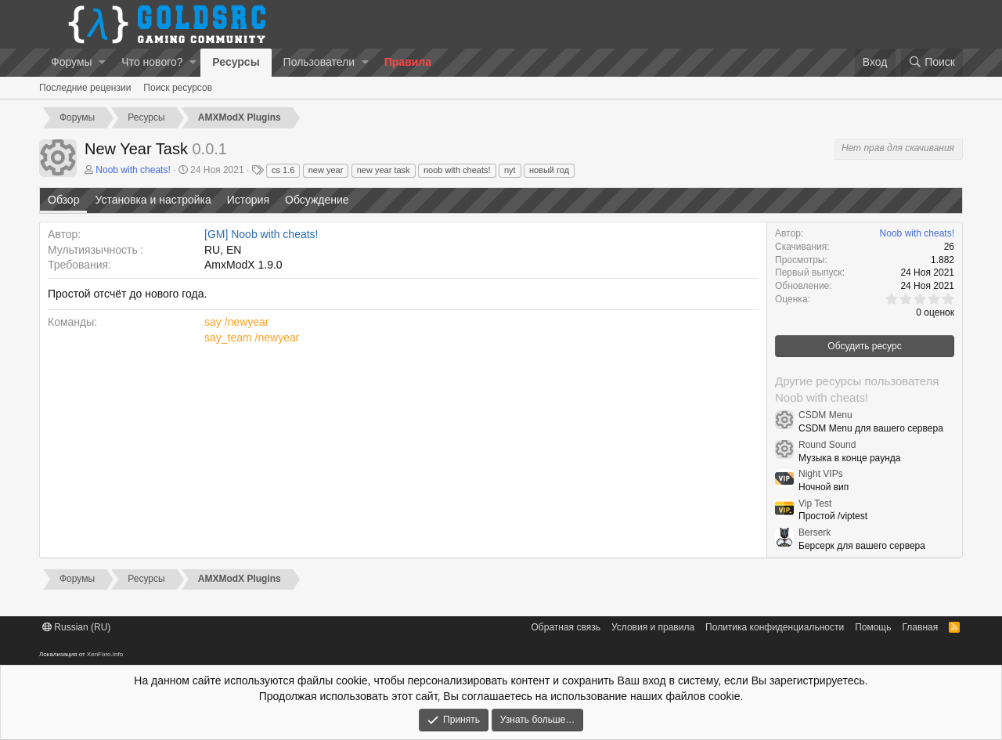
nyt (510, 170)
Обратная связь (566, 627)
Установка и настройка (153, 199)
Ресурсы (235, 62)
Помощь (873, 627)
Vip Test (814, 503)
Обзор (63, 199)
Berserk (814, 532)
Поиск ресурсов (177, 87)
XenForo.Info (105, 654)
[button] (102, 63)
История (248, 199)
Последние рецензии (85, 87)
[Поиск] (932, 63)
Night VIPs (820, 473)
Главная (921, 627)
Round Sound (827, 444)
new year (326, 170)
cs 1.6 (283, 170)
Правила (407, 62)
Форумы (71, 62)
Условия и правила (652, 627)
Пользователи (319, 62)
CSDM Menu (825, 415)
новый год (549, 170)
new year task (383, 170)
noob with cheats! (457, 170)
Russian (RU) (76, 627)
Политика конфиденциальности (774, 627)
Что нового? (151, 62)
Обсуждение (317, 199)
